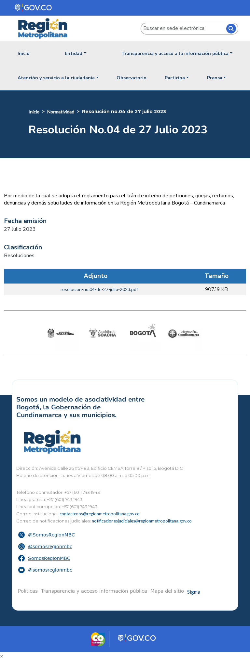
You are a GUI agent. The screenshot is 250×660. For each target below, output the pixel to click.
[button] (125, 535)
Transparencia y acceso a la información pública (175, 53)
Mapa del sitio (167, 591)
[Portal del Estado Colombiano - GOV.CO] (34, 7)
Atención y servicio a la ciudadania (56, 78)
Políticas (28, 591)
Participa (175, 78)
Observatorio (131, 78)
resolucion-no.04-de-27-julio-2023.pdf (99, 289)
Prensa (214, 78)
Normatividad (60, 111)
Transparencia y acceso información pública (94, 591)
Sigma (193, 592)
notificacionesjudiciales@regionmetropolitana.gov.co (142, 520)
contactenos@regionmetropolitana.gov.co (100, 513)
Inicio (24, 53)
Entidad (73, 53)
